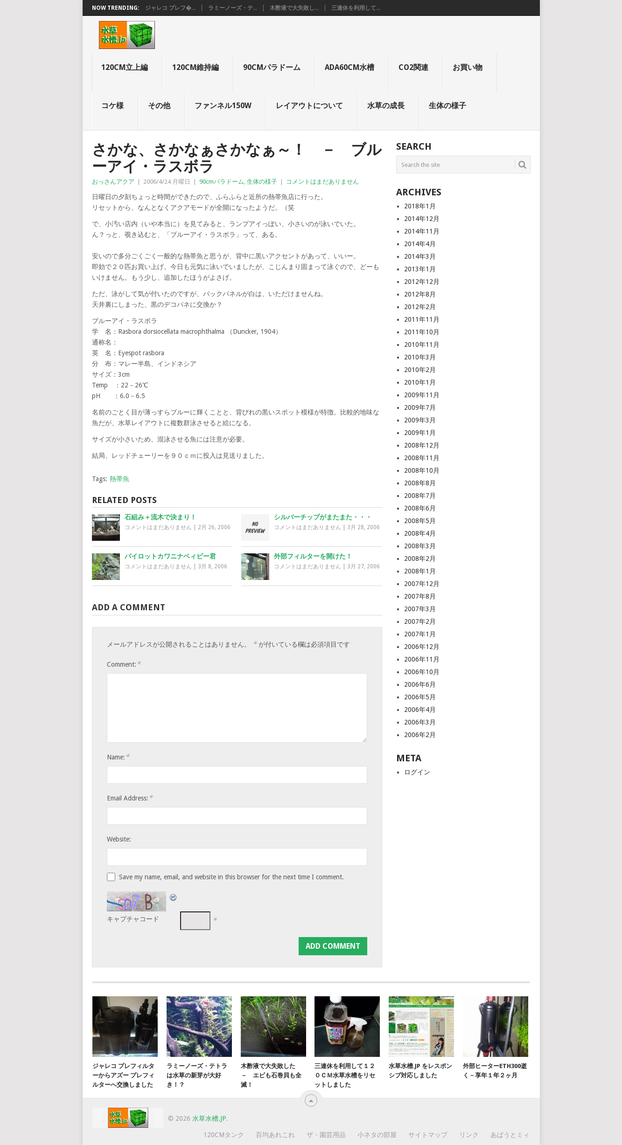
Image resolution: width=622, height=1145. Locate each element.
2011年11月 (422, 319)
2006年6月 (420, 684)
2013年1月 (420, 269)
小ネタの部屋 (377, 1134)
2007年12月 (422, 583)
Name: (118, 756)
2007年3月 (420, 609)
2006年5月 (420, 697)
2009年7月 (420, 407)
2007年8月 (420, 596)
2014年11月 (422, 231)
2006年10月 (422, 672)
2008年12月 (422, 445)
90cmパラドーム (272, 67)
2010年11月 (422, 344)
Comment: (123, 664)
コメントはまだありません (322, 181)
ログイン (417, 772)
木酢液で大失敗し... (294, 8)
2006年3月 (420, 722)
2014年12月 (422, 218)
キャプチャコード (133, 919)
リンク (469, 1134)
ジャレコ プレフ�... (170, 8)
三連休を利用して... (355, 8)
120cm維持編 (195, 67)
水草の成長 (386, 105)
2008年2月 (420, 558)
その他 (159, 105)
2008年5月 (420, 520)
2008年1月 (420, 571)
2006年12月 (422, 646)
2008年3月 (420, 546)
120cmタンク (223, 1134)
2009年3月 (420, 420)
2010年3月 (420, 357)
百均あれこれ (275, 1134)
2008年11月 (422, 458)
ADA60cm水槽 (349, 67)
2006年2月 (420, 734)
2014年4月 (420, 244)
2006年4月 (420, 709)
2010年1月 (420, 382)
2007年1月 (420, 634)
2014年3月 (420, 256)
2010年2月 (420, 369)
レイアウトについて (309, 105)
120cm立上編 (124, 67)
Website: (119, 839)
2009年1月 (420, 432)
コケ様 (112, 105)
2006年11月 (422, 659)
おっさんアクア (113, 181)
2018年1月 (420, 206)
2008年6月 (420, 508)
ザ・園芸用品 (326, 1134)
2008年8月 (420, 483)
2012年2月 (420, 306)
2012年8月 (420, 294)
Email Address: (130, 797)
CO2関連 (413, 67)
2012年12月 (422, 281)
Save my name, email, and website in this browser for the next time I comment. (231, 877)
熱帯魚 (119, 479)
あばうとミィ (510, 1134)
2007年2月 (420, 621)
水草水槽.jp (209, 1118)
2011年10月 (422, 332)
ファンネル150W (223, 105)
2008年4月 (420, 533)
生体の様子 (447, 105)
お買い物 (467, 67)
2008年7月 (420, 495)
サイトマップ (427, 1134)
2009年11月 (422, 395)
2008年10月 (422, 470)
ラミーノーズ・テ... (232, 8)
